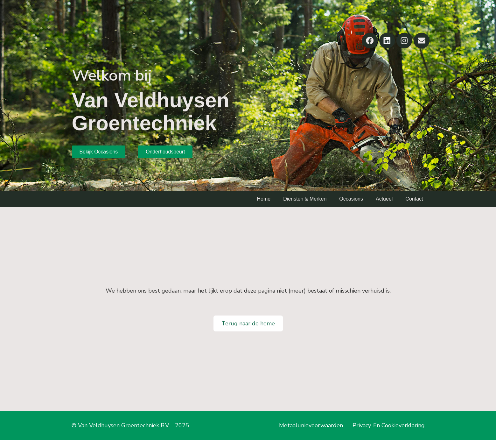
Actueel (384, 199)
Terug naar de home (248, 323)
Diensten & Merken (304, 199)
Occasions (351, 199)
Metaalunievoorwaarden (311, 425)
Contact (414, 199)
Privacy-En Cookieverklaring (389, 425)
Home (264, 199)
